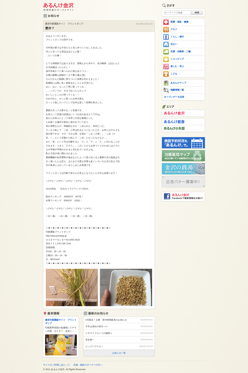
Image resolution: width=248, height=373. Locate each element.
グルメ (170, 29)
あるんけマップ (174, 83)
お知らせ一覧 (119, 353)
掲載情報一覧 (173, 90)
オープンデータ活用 (174, 97)
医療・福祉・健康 (175, 22)
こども (170, 74)
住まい (170, 44)
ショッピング (173, 59)
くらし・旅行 (173, 37)
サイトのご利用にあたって (56, 365)
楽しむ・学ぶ (173, 66)
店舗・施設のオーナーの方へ (87, 365)
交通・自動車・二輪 (177, 51)
